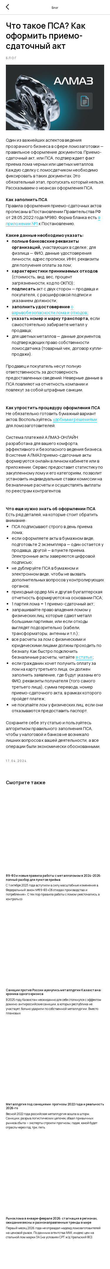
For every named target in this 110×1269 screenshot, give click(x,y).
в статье (84, 657)
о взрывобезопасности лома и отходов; (50, 309)
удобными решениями (75, 419)
